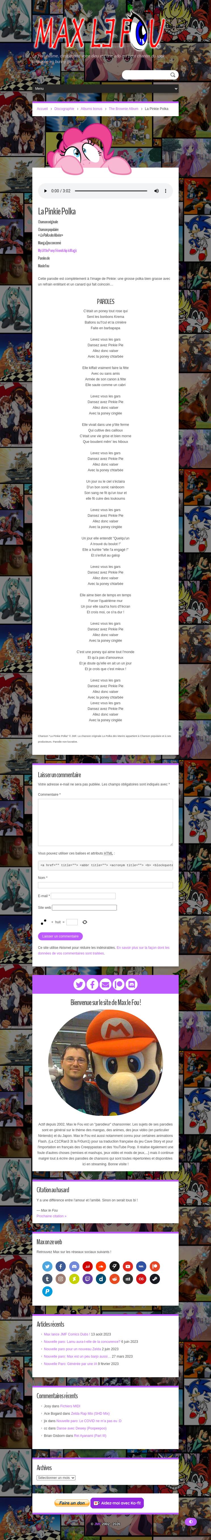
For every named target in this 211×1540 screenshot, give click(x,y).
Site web (44, 908)
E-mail (44, 896)
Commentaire (49, 795)
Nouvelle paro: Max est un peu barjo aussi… (77, 1356)
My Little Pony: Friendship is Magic (56, 250)
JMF (97, 1524)
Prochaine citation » (51, 1216)
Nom (42, 878)
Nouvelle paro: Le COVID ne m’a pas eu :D (88, 1421)
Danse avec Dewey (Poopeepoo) (82, 1428)
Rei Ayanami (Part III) (90, 1436)
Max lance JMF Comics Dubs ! (67, 1334)
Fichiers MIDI (70, 1406)
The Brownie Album (123, 109)
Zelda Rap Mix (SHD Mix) (90, 1414)
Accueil (42, 109)
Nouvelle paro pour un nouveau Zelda (72, 1349)
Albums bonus (91, 109)
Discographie (64, 109)
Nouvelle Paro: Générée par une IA (70, 1364)
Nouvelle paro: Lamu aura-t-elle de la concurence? (82, 1342)
